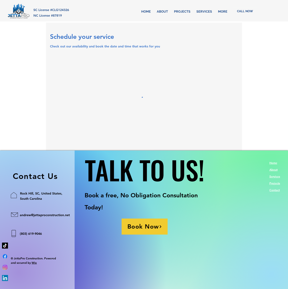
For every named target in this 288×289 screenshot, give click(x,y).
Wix (34, 263)
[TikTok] (5, 246)
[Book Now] (145, 227)
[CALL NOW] (245, 11)
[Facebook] (5, 256)
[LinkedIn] (5, 278)
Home (273, 163)
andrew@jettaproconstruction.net (45, 215)
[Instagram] (5, 267)
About (273, 170)
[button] (204, 11)
